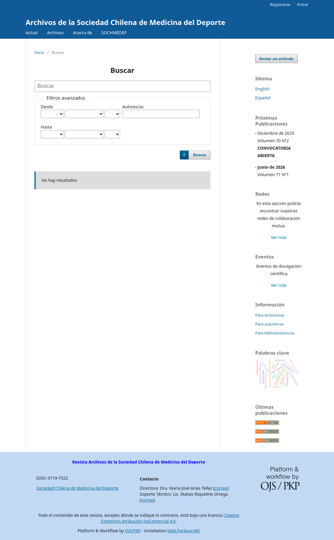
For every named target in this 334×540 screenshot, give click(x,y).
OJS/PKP (133, 530)
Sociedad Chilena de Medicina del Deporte (77, 488)
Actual (32, 32)
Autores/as (133, 106)
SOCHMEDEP (114, 32)
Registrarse (280, 4)
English (262, 89)
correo (221, 488)
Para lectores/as (269, 315)
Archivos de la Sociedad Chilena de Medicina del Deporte (125, 22)
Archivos (55, 32)
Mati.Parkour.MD (183, 530)
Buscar (199, 155)
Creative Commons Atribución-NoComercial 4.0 (170, 518)
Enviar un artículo (276, 58)
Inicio (39, 52)
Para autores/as (269, 324)
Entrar (302, 4)
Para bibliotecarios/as (274, 333)
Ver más (278, 237)
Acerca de (82, 32)
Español (263, 98)
